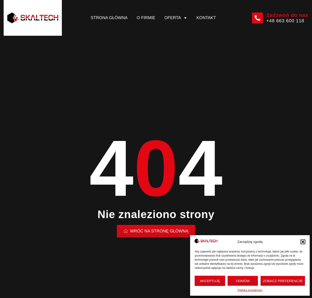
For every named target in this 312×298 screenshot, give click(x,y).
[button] (303, 241)
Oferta (175, 17)
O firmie (146, 17)
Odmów (243, 281)
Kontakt (206, 17)
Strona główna (109, 17)
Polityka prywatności (250, 290)
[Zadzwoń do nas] (257, 18)
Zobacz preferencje (283, 281)
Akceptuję (210, 281)
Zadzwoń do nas (287, 15)
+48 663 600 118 (285, 20)
